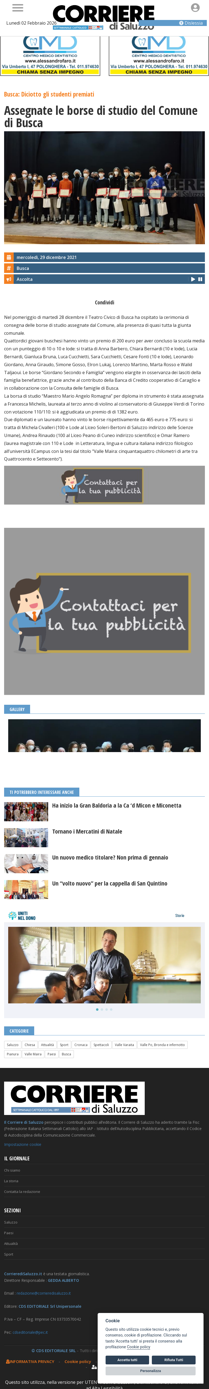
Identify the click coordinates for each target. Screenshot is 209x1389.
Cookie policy (78, 1361)
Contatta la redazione (22, 1191)
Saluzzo (13, 1045)
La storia (11, 1180)
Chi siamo (12, 1170)
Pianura (13, 1054)
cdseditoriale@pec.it (30, 1332)
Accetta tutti (127, 1360)
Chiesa (30, 1045)
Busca (66, 1054)
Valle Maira (33, 1054)
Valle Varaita (124, 1045)
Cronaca (81, 1045)
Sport (64, 1045)
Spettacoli (101, 1045)
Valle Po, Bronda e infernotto (162, 1045)
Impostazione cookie (22, 1144)
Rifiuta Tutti (173, 1360)
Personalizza (150, 1371)
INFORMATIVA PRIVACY (30, 1361)
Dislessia (191, 23)
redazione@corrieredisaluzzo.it (44, 1293)
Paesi (52, 1054)
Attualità (47, 1045)
